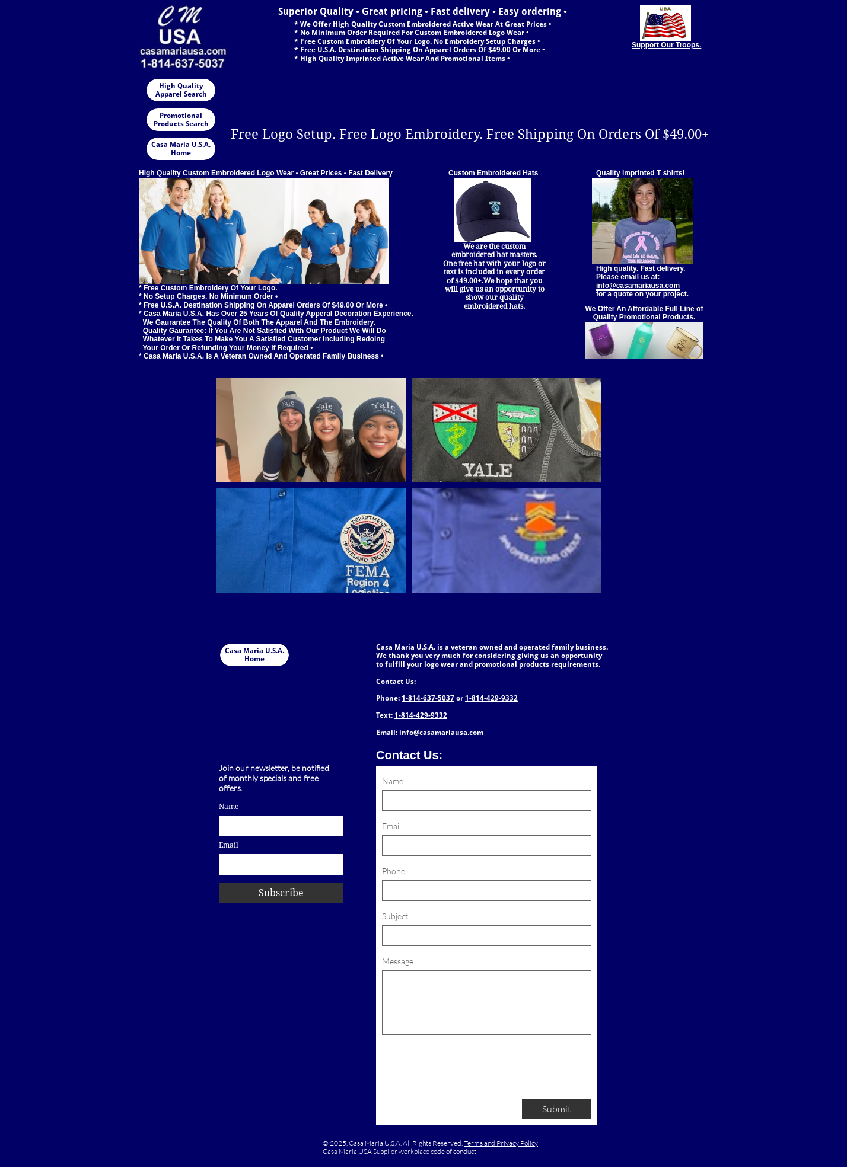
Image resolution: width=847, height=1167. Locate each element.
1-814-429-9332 (491, 698)
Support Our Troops (665, 45)
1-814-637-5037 (428, 698)
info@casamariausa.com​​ (440, 732)
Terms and (480, 1143)
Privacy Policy (517, 1143)
